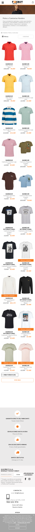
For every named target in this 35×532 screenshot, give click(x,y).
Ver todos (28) (10, 375)
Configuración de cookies (23, 522)
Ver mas (17, 380)
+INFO (14, 522)
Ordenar (26, 36)
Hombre (5, 32)
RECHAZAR (17, 528)
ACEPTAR (17, 525)
